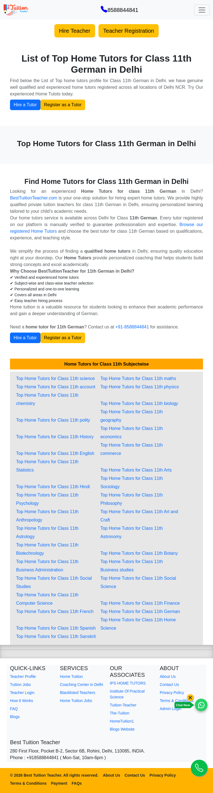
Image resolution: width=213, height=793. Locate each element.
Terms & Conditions (176, 700)
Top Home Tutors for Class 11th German (140, 611)
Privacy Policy (172, 692)
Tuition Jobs (20, 684)
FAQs (77, 783)
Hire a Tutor (25, 104)
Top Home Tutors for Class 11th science (55, 378)
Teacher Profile (23, 676)
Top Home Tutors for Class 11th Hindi (53, 486)
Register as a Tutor (63, 104)
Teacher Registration (128, 31)
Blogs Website (122, 729)
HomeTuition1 (122, 721)
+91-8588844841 (132, 327)
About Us (168, 676)
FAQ (14, 708)
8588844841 (119, 9)
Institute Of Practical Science (127, 694)
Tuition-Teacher (123, 705)
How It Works (21, 700)
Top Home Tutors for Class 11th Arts (136, 470)
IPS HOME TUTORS (128, 683)
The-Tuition (119, 713)
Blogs (15, 717)
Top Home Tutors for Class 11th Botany (139, 553)
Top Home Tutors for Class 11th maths (138, 378)
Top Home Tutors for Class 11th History (54, 436)
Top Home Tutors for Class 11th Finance (140, 603)
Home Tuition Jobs (76, 700)
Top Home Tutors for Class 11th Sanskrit (56, 636)
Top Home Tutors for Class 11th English (55, 453)
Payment (59, 783)
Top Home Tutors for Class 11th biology (139, 403)
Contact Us (169, 684)
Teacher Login (22, 692)
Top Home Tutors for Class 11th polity (53, 420)
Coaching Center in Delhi (81, 684)
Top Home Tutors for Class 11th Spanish (56, 628)
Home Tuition (71, 676)
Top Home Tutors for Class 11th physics (139, 386)
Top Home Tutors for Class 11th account (55, 386)
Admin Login (170, 708)
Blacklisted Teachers (77, 692)
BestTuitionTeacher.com (33, 198)
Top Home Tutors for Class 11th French (54, 611)
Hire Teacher (74, 31)
